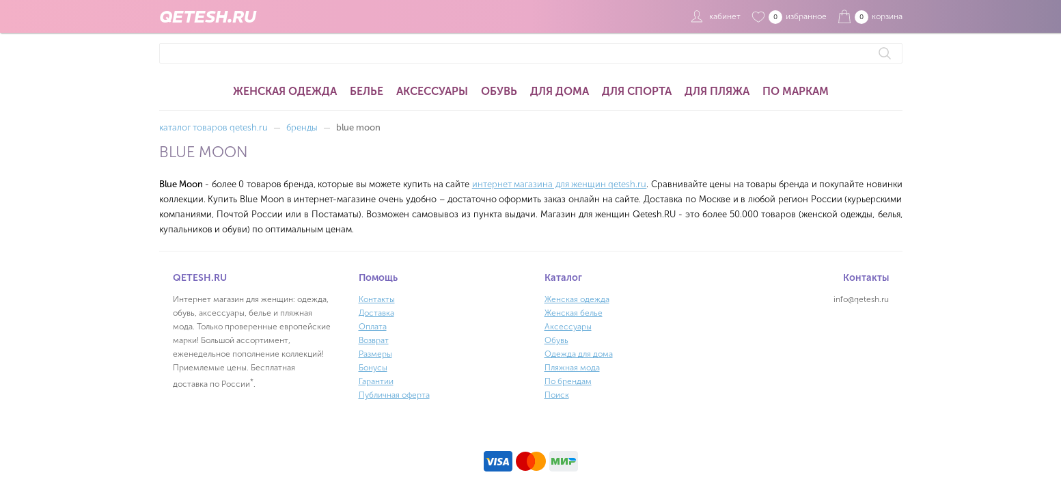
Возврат (374, 340)
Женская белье (574, 313)
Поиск (557, 395)
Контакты (377, 299)
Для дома (559, 91)
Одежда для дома (579, 354)
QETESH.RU (207, 16)
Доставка (376, 313)
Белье (366, 91)
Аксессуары (432, 91)
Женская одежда (285, 91)
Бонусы (373, 367)
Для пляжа (717, 91)
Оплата (373, 326)
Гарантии (376, 381)
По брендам (568, 381)
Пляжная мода (572, 367)
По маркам (795, 91)
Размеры (375, 354)
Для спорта (637, 91)
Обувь (499, 91)
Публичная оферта (394, 395)
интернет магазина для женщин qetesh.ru (559, 184)
